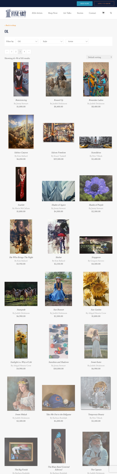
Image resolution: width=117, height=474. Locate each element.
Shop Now (52, 13)
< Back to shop (10, 25)
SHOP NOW (84, 4)
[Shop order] (99, 57)
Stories (80, 13)
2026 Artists (37, 13)
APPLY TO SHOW (104, 4)
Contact (92, 13)
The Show (21, 13)
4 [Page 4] (24, 51)
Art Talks (67, 13)
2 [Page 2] (15, 51)
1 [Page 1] (11, 51)
